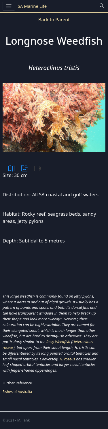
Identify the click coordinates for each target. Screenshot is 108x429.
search (101, 6)
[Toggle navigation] (9, 6)
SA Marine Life (32, 6)
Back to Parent (54, 19)
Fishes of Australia (17, 391)
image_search (24, 168)
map (11, 168)
